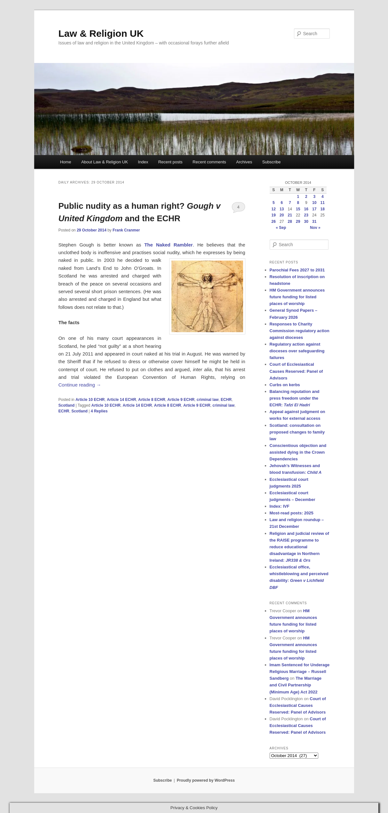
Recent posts (170, 162)
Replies (99, 411)
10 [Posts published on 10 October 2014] (314, 202)
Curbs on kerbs (285, 384)
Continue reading (80, 384)
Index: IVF (279, 506)
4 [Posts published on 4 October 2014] (322, 196)
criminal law (208, 399)
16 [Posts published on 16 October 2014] (306, 209)
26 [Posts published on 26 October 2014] (274, 221)
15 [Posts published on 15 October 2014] (298, 209)
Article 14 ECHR (121, 399)
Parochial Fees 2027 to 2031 (297, 270)
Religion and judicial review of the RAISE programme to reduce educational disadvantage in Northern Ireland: (299, 547)
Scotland (67, 405)
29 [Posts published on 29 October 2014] (298, 221)
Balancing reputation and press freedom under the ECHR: (295, 398)
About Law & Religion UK (104, 162)
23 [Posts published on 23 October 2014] (306, 215)
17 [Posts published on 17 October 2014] (314, 209)
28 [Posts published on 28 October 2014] (290, 221)
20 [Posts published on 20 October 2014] (282, 215)
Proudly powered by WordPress (206, 780)
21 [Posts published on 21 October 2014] (290, 215)
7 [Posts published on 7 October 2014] (290, 202)
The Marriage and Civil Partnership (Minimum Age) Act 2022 (296, 685)
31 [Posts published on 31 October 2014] (314, 221)
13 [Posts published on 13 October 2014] (282, 209)
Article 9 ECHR (180, 399)
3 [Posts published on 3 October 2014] (314, 196)
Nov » (315, 227)
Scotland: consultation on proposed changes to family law (297, 432)
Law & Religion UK (101, 33)
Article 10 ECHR (90, 399)
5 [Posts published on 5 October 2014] (274, 202)
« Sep (281, 227)
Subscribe (271, 162)
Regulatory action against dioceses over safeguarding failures (297, 351)
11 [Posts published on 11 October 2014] (323, 202)
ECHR (226, 399)
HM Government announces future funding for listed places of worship (297, 297)
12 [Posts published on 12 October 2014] (274, 209)
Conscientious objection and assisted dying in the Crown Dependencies (298, 452)
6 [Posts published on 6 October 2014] (282, 202)
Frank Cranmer (126, 230)
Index (143, 162)
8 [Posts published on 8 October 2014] (298, 202)
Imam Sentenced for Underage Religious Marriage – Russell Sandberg (300, 671)
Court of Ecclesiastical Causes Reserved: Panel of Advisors (296, 371)
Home (65, 162)
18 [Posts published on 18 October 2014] (323, 209)
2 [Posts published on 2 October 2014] (306, 196)
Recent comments (209, 162)
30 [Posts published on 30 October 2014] (306, 221)
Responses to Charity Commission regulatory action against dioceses (299, 331)
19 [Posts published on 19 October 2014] (274, 215)
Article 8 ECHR (151, 399)
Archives (244, 162)
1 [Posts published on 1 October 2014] (298, 196)
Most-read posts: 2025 (291, 513)
